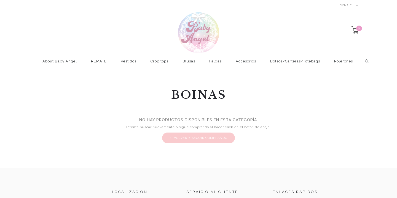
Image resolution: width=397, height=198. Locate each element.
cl (348, 5)
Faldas (215, 61)
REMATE (99, 61)
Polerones (343, 61)
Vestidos (128, 61)
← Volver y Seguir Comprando (198, 138)
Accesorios (246, 61)
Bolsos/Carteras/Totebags (295, 61)
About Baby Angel (59, 61)
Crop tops (159, 61)
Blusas (189, 61)
